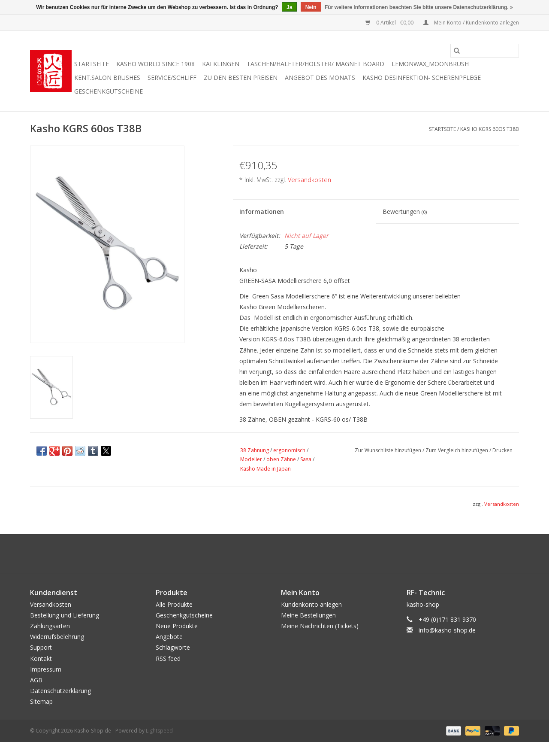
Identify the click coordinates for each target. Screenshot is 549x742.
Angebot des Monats (320, 77)
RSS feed (168, 658)
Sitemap (41, 701)
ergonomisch (289, 450)
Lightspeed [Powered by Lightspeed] (159, 730)
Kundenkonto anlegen (311, 604)
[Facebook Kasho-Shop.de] (274, 554)
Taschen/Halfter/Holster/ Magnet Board (315, 64)
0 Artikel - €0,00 (390, 22)
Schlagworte (173, 647)
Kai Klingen (220, 64)
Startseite (91, 64)
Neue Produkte (177, 626)
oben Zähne (281, 459)
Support (41, 647)
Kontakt (41, 658)
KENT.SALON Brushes (107, 77)
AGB (36, 680)
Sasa (305, 459)
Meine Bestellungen (308, 615)
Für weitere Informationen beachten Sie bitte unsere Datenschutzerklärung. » (419, 7)
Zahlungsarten (50, 626)
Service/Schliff (172, 77)
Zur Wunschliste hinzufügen (388, 450)
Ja (289, 7)
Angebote (169, 637)
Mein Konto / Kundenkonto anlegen (471, 22)
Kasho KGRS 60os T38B (489, 129)
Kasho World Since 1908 (155, 64)
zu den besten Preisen (241, 77)
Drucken (502, 450)
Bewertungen (405, 211)
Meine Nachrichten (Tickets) (320, 626)
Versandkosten (309, 180)
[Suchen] (484, 51)
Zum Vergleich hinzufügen (457, 450)
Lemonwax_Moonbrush (430, 64)
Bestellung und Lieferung (64, 615)
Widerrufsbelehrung (57, 637)
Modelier (251, 459)
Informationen (261, 211)
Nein (311, 7)
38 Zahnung (254, 450)
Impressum (45, 669)
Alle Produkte (174, 604)
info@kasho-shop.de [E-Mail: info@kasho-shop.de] (447, 630)
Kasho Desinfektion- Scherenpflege (421, 77)
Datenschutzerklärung (60, 691)
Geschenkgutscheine (108, 91)
